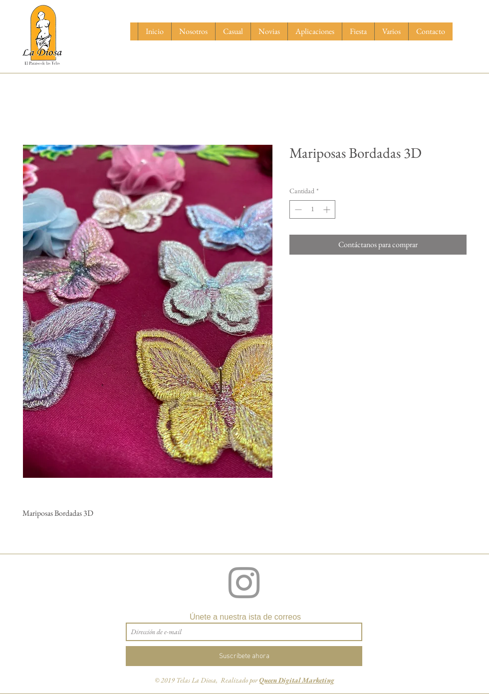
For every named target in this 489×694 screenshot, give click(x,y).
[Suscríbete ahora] (244, 656)
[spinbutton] (312, 209)
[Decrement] (297, 209)
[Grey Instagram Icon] (244, 583)
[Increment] (327, 209)
